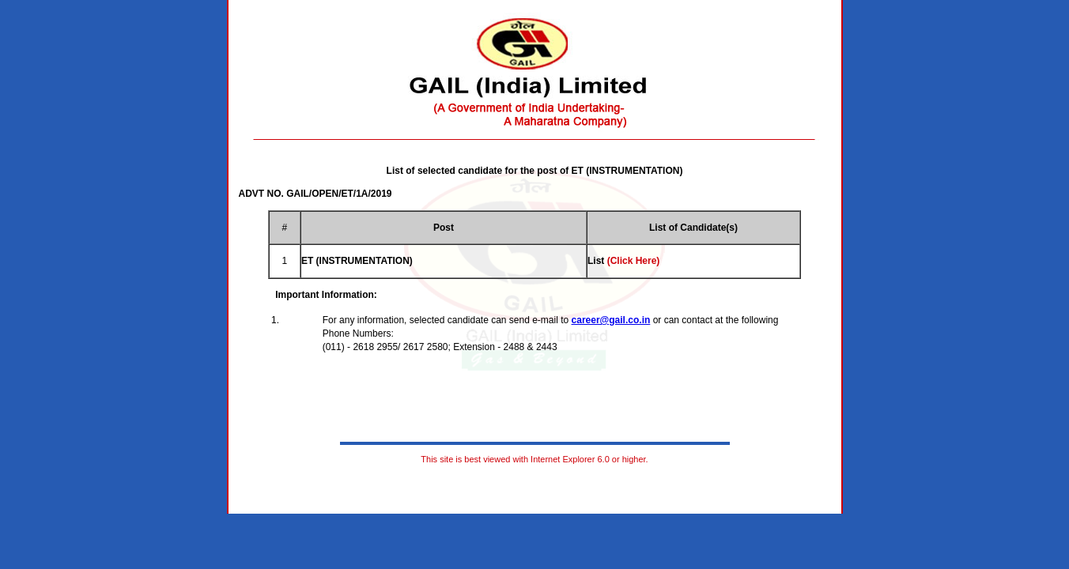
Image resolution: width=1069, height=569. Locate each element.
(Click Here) (633, 260)
